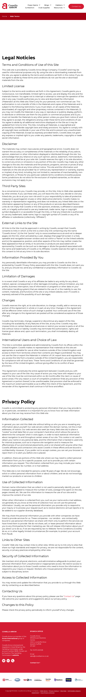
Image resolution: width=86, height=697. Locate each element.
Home (4, 16)
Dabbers (59, 5)
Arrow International (9, 638)
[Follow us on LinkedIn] (3, 660)
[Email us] (8, 660)
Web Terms (44, 691)
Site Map (63, 691)
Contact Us (76, 6)
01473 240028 (38, 650)
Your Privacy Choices (47, 693)
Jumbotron (29, 8)
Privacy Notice (54, 691)
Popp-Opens (33, 5)
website (15, 655)
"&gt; (67, 643)
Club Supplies (44, 8)
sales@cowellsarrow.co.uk (39, 656)
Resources (58, 8)
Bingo (46, 5)
